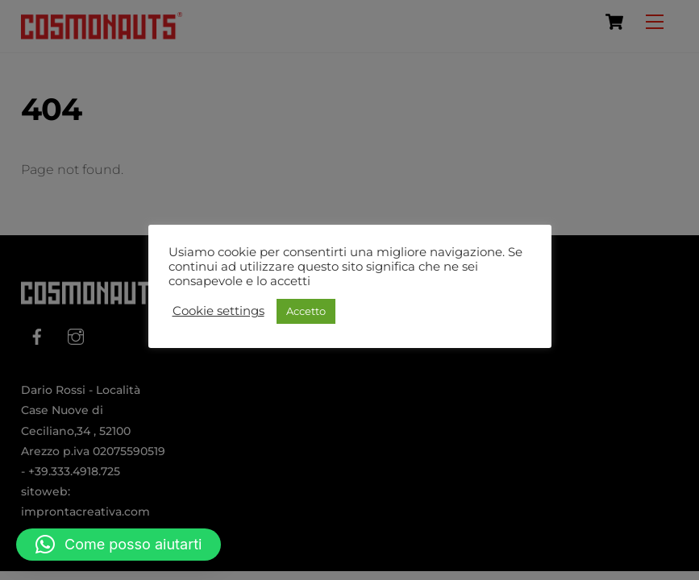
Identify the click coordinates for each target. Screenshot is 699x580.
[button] (118, 544)
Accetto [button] (306, 310)
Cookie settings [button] (218, 311)
